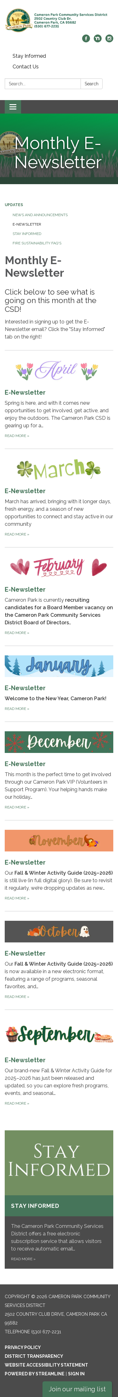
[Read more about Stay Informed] (59, 1199)
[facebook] (86, 41)
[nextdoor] (98, 41)
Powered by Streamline (35, 1373)
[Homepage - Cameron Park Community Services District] (59, 20)
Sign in (76, 1373)
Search (91, 83)
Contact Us (26, 67)
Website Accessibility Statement (46, 1365)
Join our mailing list (77, 1389)
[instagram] (109, 41)
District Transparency (34, 1356)
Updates (14, 205)
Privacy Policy (23, 1347)
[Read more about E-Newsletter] (59, 399)
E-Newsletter (27, 224)
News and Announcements (40, 215)
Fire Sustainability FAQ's (37, 243)
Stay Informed (29, 56)
